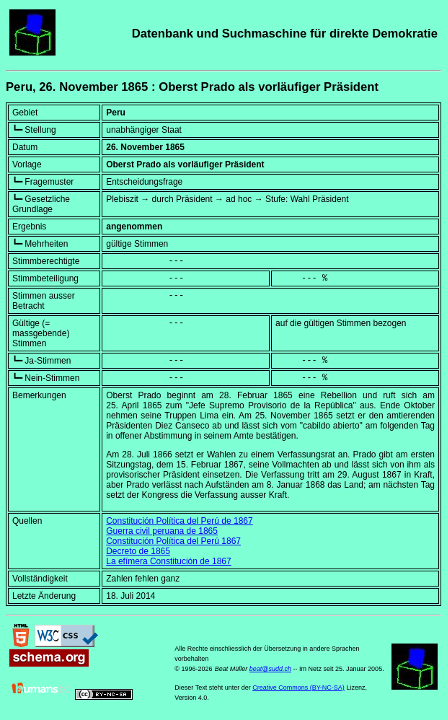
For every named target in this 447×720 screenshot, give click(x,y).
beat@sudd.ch (270, 668)
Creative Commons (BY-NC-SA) (298, 687)
